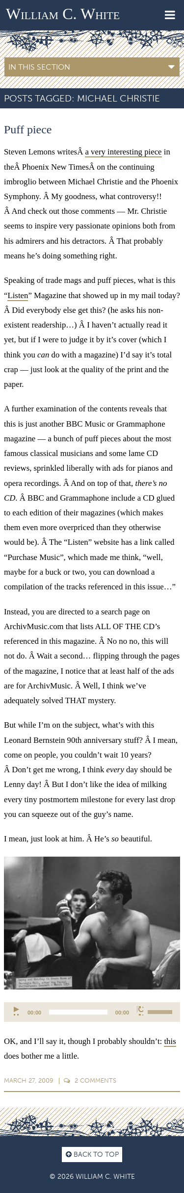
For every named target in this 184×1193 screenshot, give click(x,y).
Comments (90, 1080)
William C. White (63, 14)
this (170, 1041)
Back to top (92, 1154)
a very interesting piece (123, 151)
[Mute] (140, 1010)
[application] (92, 1012)
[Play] (17, 1010)
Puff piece (28, 129)
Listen (17, 295)
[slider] (78, 1012)
